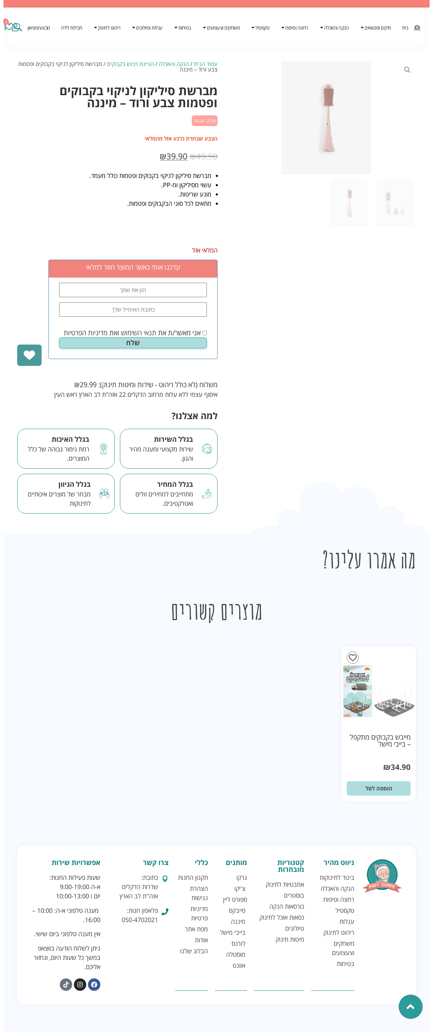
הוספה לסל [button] (378, 788)
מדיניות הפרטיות (86, 332)
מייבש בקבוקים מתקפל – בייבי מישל (380, 740)
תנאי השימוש (138, 332)
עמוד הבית (206, 64)
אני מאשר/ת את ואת (135, 332)
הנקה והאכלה (174, 64)
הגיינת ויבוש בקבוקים (130, 64)
